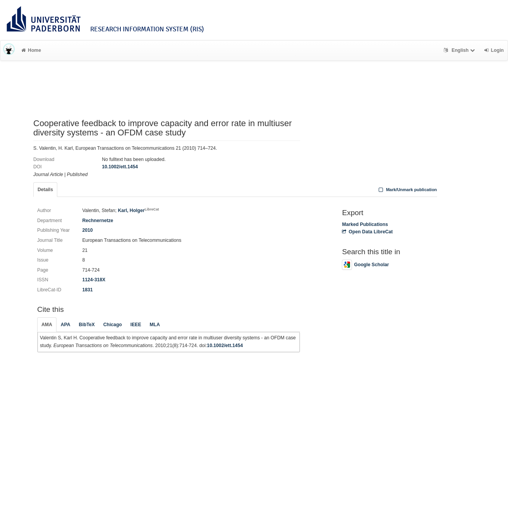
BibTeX (87, 324)
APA (65, 324)
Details (45, 189)
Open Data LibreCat (367, 231)
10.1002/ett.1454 (120, 166)
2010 (87, 230)
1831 (87, 290)
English (460, 50)
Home (31, 50)
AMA (46, 324)
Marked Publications (365, 224)
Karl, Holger (138, 210)
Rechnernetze (97, 220)
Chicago (112, 324)
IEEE (135, 324)
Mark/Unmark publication (407, 189)
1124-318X (93, 279)
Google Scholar (365, 264)
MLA (155, 324)
